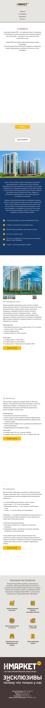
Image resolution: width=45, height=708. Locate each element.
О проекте (22, 11)
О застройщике (22, 14)
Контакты (22, 19)
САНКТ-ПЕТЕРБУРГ (22, 140)
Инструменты (22, 16)
